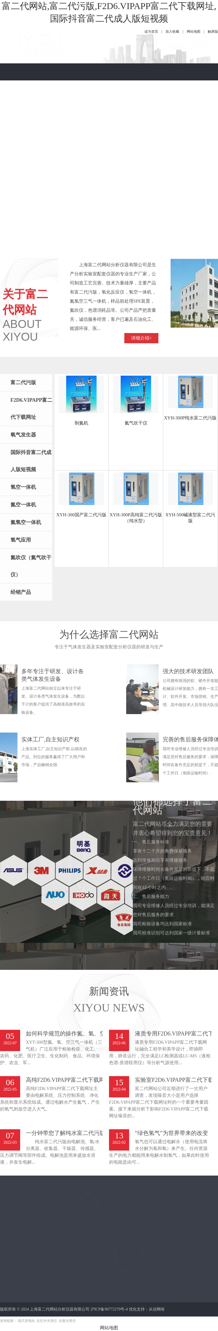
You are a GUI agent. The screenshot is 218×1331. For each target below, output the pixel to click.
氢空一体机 (23, 487)
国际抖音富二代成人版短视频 (31, 461)
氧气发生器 (23, 435)
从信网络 (157, 1309)
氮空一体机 (23, 505)
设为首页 (151, 32)
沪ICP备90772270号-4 (109, 1309)
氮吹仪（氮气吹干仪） (31, 566)
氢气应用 (21, 540)
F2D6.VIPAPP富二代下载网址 (31, 408)
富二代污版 (23, 382)
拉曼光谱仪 (67, 1321)
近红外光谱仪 (47, 1321)
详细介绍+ (141, 260)
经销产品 (21, 592)
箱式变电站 (26, 1321)
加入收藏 (172, 32)
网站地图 (193, 32)
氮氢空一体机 (26, 522)
